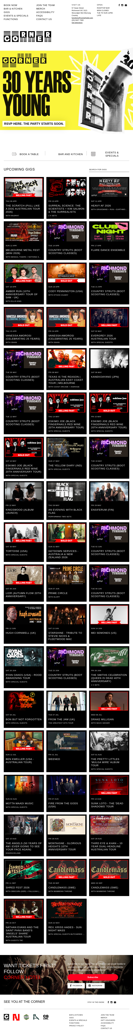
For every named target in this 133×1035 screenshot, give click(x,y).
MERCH (40, 8)
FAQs (39, 15)
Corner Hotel (27, 37)
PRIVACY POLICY (76, 1026)
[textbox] (109, 169)
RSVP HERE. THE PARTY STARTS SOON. (34, 123)
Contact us (44, 19)
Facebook (76, 985)
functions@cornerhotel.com (82, 18)
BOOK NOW (10, 5)
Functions (11, 19)
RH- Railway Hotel (36, 1017)
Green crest (26, 1017)
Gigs (7, 12)
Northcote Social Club (16, 1017)
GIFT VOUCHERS (108, 1020)
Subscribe (92, 977)
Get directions (77, 23)
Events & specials (16, 15)
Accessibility (45, 12)
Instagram (95, 985)
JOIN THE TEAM (45, 5)
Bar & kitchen (13, 8)
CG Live (46, 1017)
